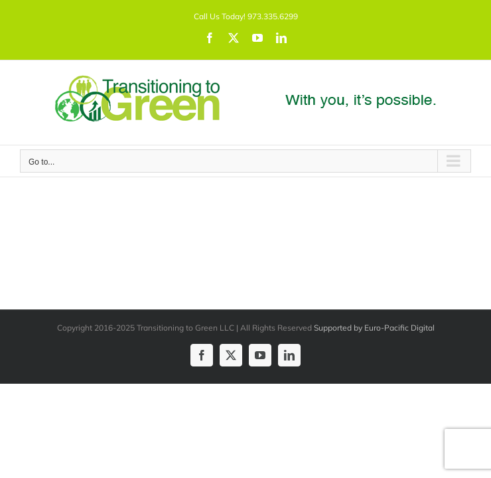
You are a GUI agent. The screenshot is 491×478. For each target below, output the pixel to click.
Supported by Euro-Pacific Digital (374, 328)
